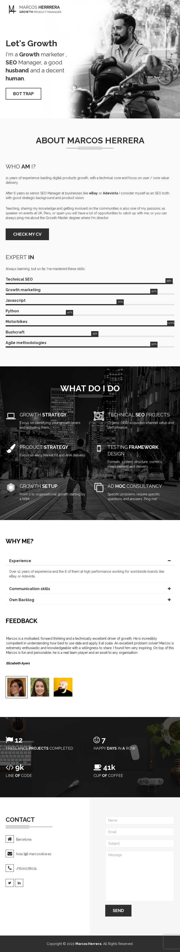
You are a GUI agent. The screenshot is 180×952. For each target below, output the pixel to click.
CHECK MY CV (27, 234)
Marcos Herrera (88, 944)
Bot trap (23, 93)
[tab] (90, 560)
